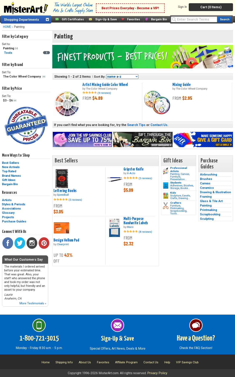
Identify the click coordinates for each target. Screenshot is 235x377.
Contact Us (158, 125)
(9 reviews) (104, 92)
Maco (130, 226)
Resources (9, 193)
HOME (7, 27)
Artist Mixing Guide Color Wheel (105, 85)
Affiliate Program (126, 362)
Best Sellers (10, 163)
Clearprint (63, 244)
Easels (186, 195)
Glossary (8, 213)
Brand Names (11, 176)
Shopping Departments (21, 20)
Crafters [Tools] (175, 202)
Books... (185, 188)
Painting (174, 174)
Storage (174, 188)
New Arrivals (11, 167)
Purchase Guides (14, 221)
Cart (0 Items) (211, 7)
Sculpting (207, 219)
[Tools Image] (166, 205)
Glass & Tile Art (211, 201)
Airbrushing (208, 174)
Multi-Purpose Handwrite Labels (136, 221)
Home (45, 362)
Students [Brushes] (175, 182)
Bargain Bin (159, 19)
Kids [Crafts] (173, 192)
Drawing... (184, 198)
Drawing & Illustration (215, 192)
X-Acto (131, 173)
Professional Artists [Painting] (178, 169)
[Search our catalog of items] (224, 19)
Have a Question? (196, 338)
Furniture (175, 176)
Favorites (133, 19)
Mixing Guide (181, 85)
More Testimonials (32, 303)
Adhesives (176, 185)
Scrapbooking (178, 210)
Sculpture (175, 195)
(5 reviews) (75, 199)
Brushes (188, 185)
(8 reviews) (145, 231)
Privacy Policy (157, 373)
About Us (85, 362)
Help (167, 362)
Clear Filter (16, 48)
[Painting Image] (166, 171)
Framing (206, 196)
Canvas (185, 174)
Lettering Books (65, 191)
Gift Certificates (73, 19)
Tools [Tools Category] (8, 53)
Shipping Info (64, 362)
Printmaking (177, 208)
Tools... (174, 213)
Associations (11, 208)
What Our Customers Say (23, 259)
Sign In (182, 7)
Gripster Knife (133, 169)
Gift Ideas (8, 180)
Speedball (63, 194)
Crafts (173, 198)
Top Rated (9, 171)
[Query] (194, 19)
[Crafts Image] (166, 195)
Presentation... (178, 179)
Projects (8, 217)
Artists (6, 200)
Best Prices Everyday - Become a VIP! (130, 8)
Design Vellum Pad (66, 240)
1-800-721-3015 (39, 338)
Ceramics (207, 188)
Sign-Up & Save (106, 19)
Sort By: (99, 76)
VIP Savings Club (187, 362)
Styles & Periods (13, 204)
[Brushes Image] (166, 185)
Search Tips (136, 125)
